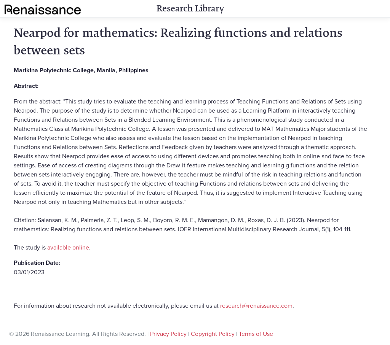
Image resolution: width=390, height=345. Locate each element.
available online (68, 247)
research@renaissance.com (256, 305)
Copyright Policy (213, 333)
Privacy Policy (168, 333)
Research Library (190, 8)
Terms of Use (256, 333)
